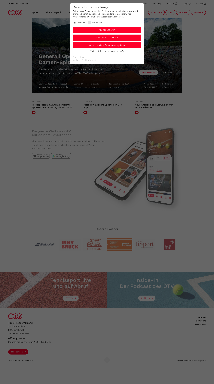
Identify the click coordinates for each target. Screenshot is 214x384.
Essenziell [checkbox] (81, 22)
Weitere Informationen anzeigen (107, 51)
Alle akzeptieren (107, 29)
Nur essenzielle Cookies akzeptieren (107, 45)
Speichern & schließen (107, 37)
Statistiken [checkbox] (97, 22)
